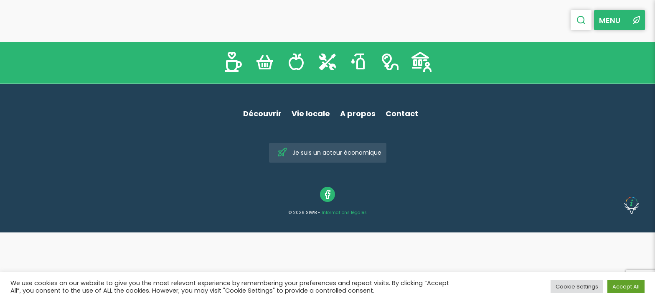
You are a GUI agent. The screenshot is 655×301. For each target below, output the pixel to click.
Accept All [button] (626, 287)
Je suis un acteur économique (329, 152)
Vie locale (311, 113)
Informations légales (344, 212)
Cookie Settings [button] (577, 287)
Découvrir (262, 113)
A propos (358, 113)
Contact (402, 113)
